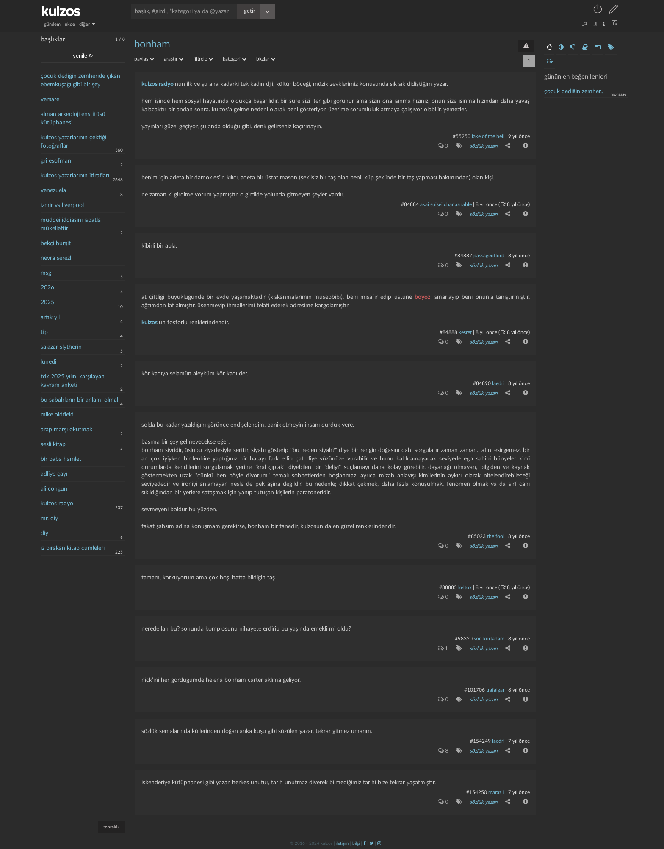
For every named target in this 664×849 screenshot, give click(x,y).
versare (50, 99)
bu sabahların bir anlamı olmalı (80, 400)
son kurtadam (489, 638)
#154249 (480, 741)
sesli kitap (53, 444)
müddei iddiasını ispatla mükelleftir (71, 224)
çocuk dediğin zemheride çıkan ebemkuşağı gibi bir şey (80, 80)
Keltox (465, 587)
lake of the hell (488, 136)
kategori (234, 58)
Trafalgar (495, 689)
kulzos (149, 322)
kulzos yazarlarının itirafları (75, 176)
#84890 (482, 383)
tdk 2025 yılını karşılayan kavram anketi (73, 381)
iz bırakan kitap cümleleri (73, 548)
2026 (47, 288)
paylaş (144, 58)
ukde (70, 24)
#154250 (476, 792)
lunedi (48, 362)
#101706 (474, 689)
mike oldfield (57, 415)
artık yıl (50, 317)
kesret (465, 332)
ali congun (54, 489)
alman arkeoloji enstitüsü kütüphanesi (73, 118)
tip (44, 332)
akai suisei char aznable (446, 204)
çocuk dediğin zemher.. (573, 91)
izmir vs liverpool (62, 205)
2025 (47, 303)
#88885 (448, 587)
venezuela (53, 190)
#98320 (464, 638)
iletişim (342, 843)
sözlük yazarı (484, 146)
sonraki (111, 826)
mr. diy (49, 518)
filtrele (203, 58)
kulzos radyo (57, 504)
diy (44, 533)
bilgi (356, 843)
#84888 (448, 332)
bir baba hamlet (61, 459)
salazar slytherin (61, 347)
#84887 (463, 255)
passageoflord (488, 255)
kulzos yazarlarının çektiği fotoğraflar (73, 142)
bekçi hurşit (56, 243)
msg (46, 273)
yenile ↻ (83, 56)
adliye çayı (54, 474)
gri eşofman (56, 161)
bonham (152, 44)
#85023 (477, 536)
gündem (52, 24)
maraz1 (496, 792)
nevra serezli (56, 258)
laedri (498, 383)
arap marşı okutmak (66, 430)
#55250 (461, 136)
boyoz (422, 297)
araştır (173, 58)
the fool (495, 536)
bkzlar (265, 58)
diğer (87, 24)
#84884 (410, 204)
